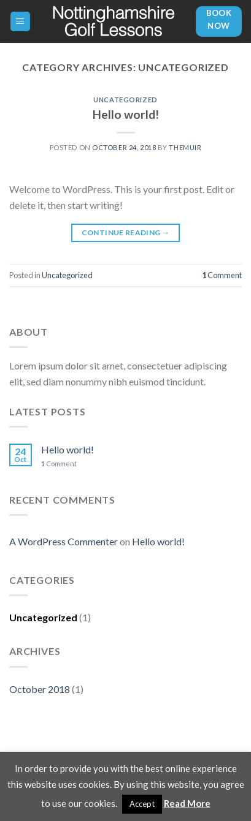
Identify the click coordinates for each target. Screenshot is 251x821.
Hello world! (126, 114)
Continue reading (126, 232)
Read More (187, 803)
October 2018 (39, 689)
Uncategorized (125, 100)
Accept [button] (142, 804)
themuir (185, 147)
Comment (222, 275)
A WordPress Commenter (63, 541)
